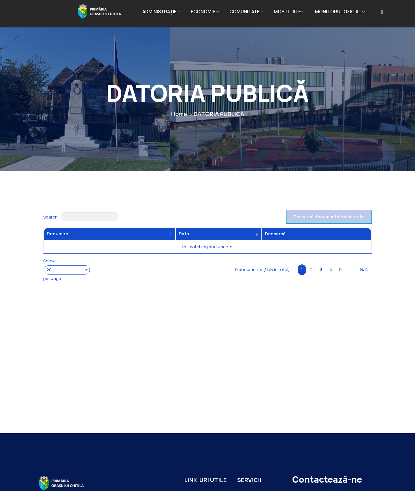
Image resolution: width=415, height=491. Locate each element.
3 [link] (321, 269)
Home (179, 114)
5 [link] (340, 269)
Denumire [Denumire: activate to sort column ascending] (57, 234)
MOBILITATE (287, 11)
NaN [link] (364, 269)
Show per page (66, 269)
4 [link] (330, 269)
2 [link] (311, 269)
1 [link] (302, 269)
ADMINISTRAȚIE (159, 11)
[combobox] (67, 270)
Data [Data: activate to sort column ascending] (184, 234)
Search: (80, 216)
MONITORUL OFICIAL (338, 11)
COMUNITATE (244, 11)
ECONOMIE (203, 11)
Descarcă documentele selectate (329, 217)
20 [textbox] (49, 270)
